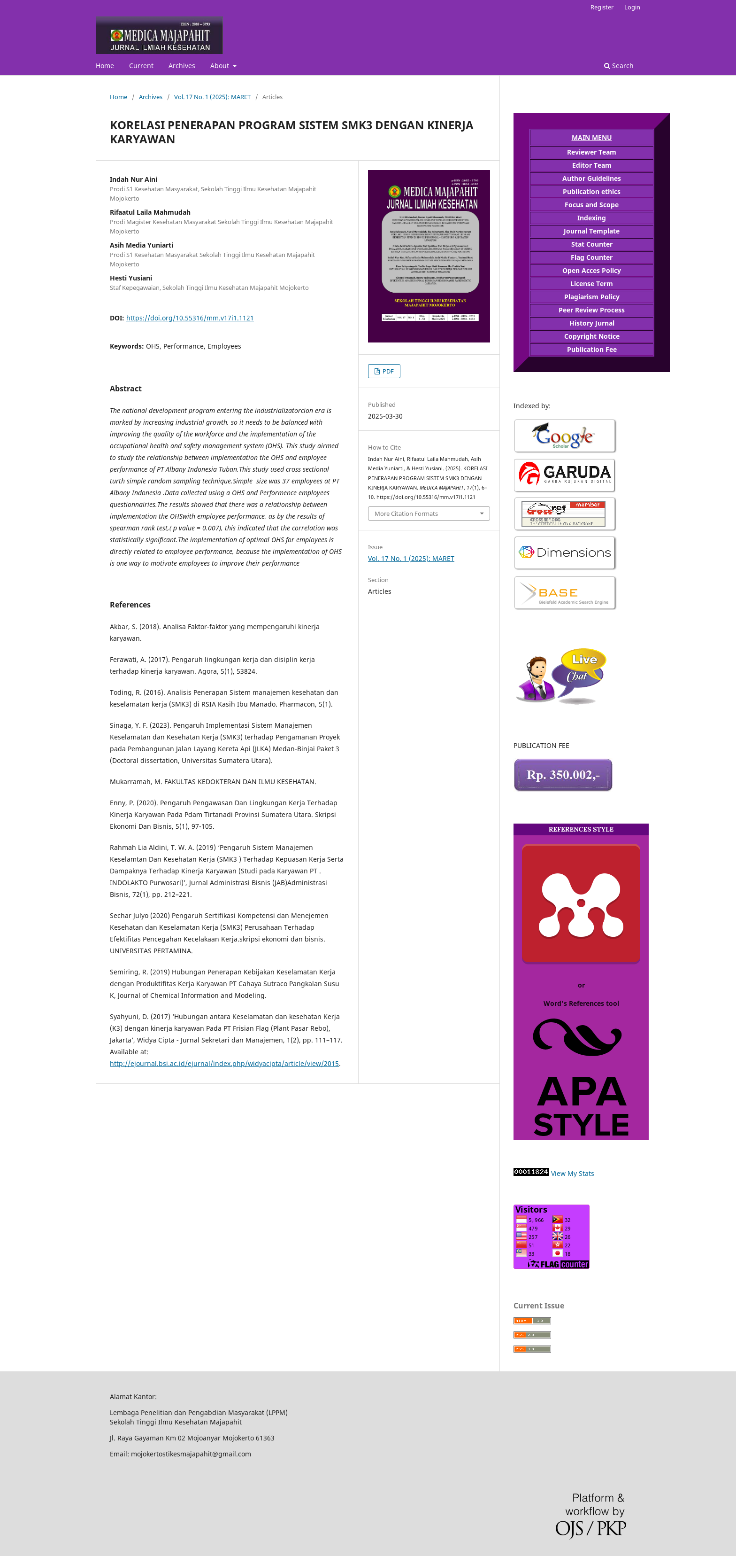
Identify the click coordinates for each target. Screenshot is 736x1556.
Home (105, 65)
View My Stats (572, 1173)
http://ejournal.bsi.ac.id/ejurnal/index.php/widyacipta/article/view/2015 (224, 1063)
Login (632, 7)
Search (619, 65)
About (220, 65)
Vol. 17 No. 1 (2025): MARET (212, 97)
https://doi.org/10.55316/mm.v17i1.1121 (190, 317)
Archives (182, 65)
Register (601, 7)
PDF (387, 371)
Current (141, 65)
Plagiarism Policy (592, 296)
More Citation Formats (406, 513)
